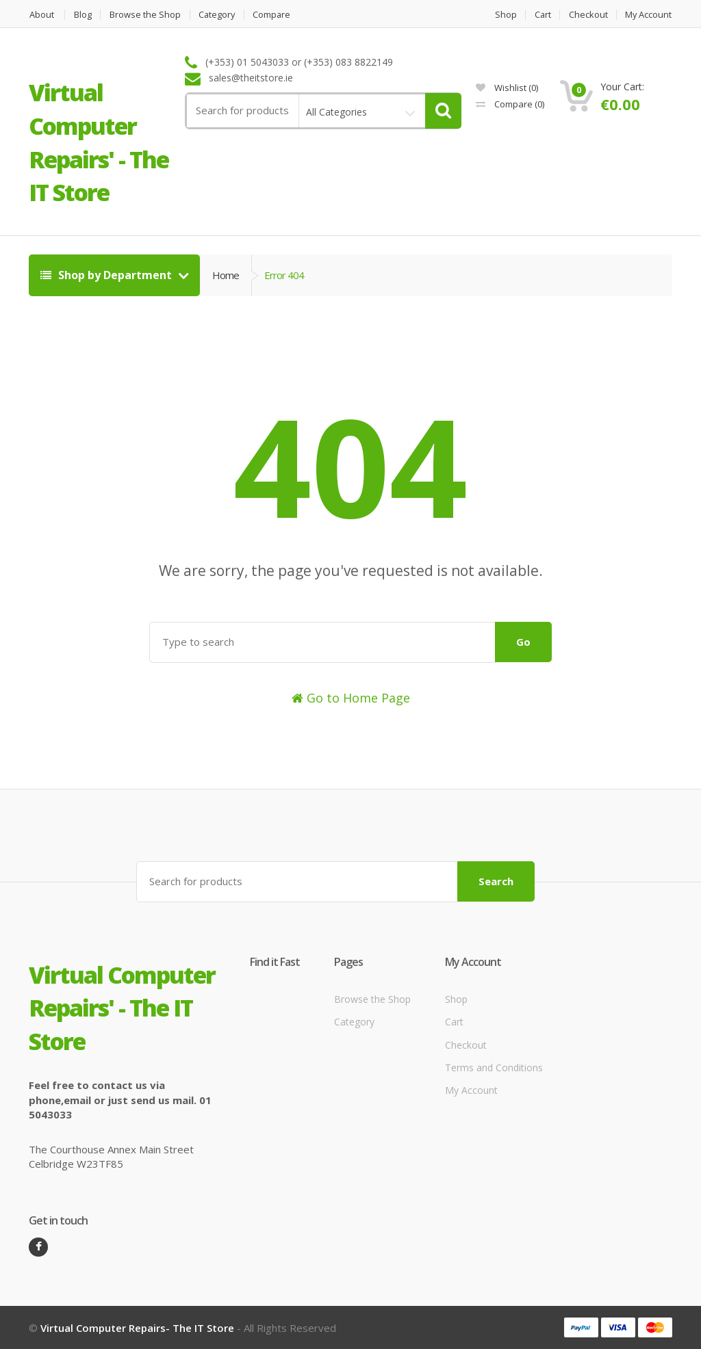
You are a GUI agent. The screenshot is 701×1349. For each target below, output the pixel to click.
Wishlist (507, 87)
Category (219, 15)
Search (496, 881)
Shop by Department (107, 275)
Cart (541, 15)
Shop (503, 15)
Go (523, 642)
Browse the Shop (145, 15)
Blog (83, 15)
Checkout (587, 15)
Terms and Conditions (494, 1067)
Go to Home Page (351, 698)
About (41, 15)
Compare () (510, 104)
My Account (648, 15)
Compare (275, 15)
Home (225, 275)
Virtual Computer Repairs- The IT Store (137, 1327)
